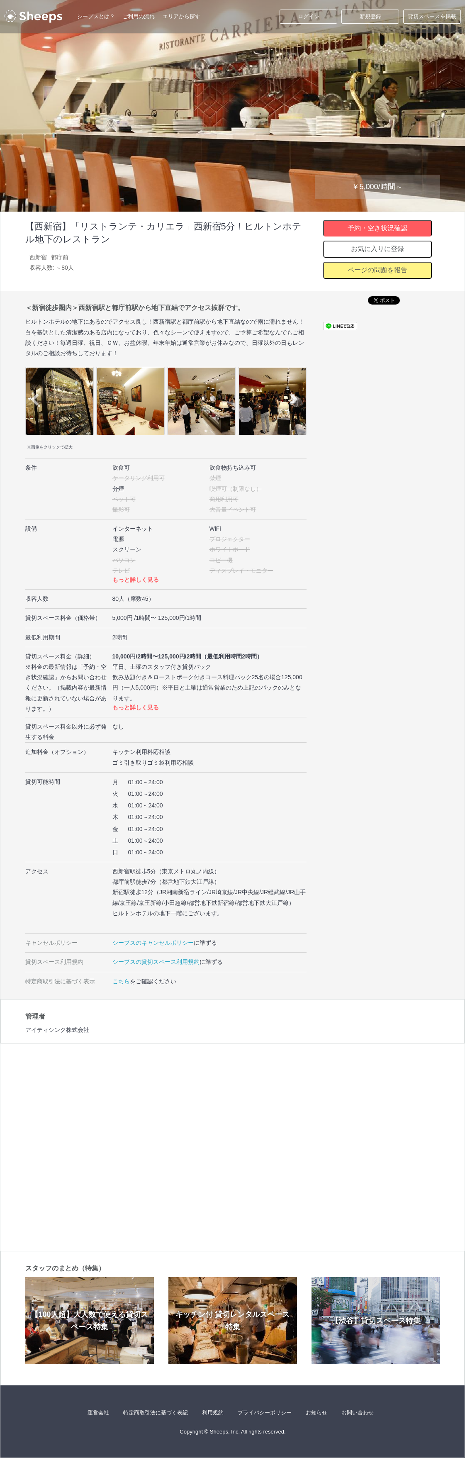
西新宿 (38, 257)
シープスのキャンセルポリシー (153, 942)
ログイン (308, 16)
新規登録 (370, 16)
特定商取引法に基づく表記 (155, 1412)
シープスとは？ (96, 16)
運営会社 (98, 1412)
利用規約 (213, 1412)
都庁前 (59, 257)
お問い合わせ (357, 1412)
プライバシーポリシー (265, 1412)
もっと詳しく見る (135, 579)
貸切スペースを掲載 (432, 16)
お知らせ (316, 1412)
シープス (33, 16)
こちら (121, 981)
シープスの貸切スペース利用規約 (156, 961)
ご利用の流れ (138, 16)
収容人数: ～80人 (51, 267)
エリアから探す (181, 16)
